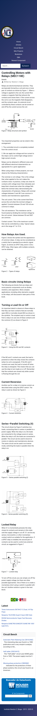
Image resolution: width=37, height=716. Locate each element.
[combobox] (11, 66)
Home (18, 42)
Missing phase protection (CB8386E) (16, 663)
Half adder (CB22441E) (11, 651)
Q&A (18, 57)
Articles (18, 45)
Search (25, 66)
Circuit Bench (18, 48)
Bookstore (18, 54)
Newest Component (18, 60)
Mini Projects (18, 51)
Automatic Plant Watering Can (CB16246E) (18, 640)
